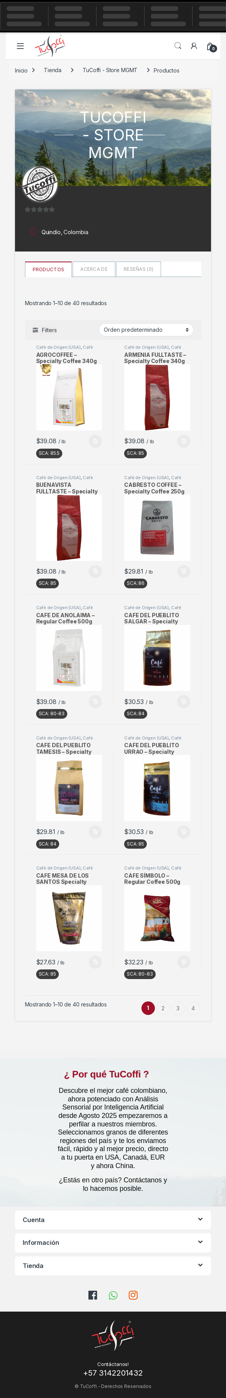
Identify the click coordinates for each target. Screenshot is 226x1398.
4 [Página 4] (193, 1008)
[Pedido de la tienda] (146, 329)
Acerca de (94, 269)
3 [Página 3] (177, 1008)
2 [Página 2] (163, 1008)
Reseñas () (138, 269)
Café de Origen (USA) (58, 347)
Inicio (21, 70)
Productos (49, 269)
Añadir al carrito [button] (95, 441)
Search (178, 46)
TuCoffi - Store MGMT (110, 70)
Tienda (52, 70)
